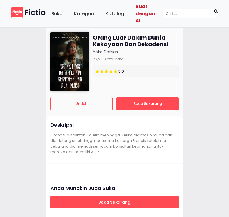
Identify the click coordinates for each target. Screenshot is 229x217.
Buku (56, 13)
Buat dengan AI (145, 13)
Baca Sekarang (147, 103)
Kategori (84, 13)
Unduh (81, 103)
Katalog (114, 13)
